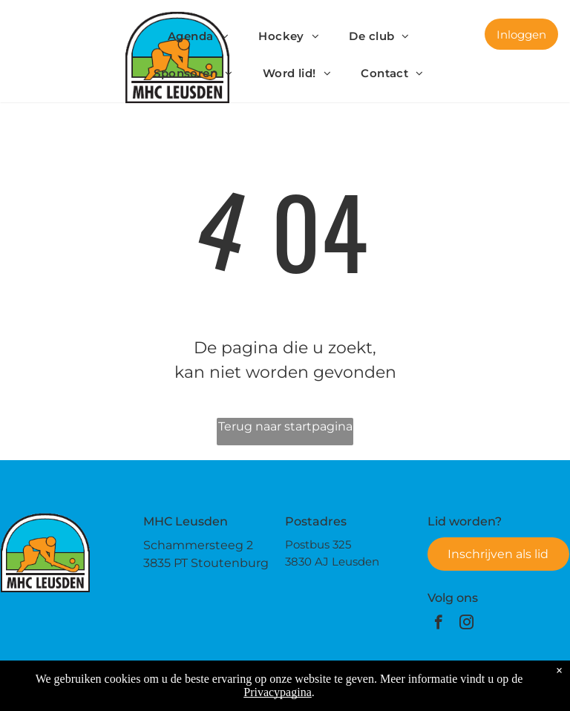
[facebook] (438, 624)
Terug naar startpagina (285, 426)
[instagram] (466, 624)
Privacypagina (277, 692)
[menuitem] (198, 36)
